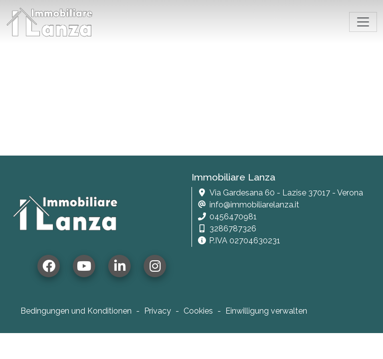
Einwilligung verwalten (266, 311)
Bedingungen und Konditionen (76, 311)
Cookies (198, 311)
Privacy (157, 311)
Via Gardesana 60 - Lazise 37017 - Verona (286, 192)
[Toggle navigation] (363, 22)
